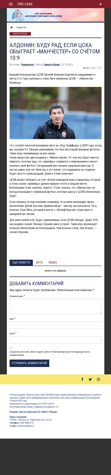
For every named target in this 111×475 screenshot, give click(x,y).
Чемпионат (27, 64)
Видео (53, 262)
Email (12, 333)
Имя (12, 319)
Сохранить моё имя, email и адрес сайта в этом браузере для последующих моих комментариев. (50, 353)
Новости (21, 27)
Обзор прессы (20, 34)
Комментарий (16, 296)
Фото (39, 262)
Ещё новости (21, 262)
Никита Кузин (52, 64)
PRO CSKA (25, 4)
